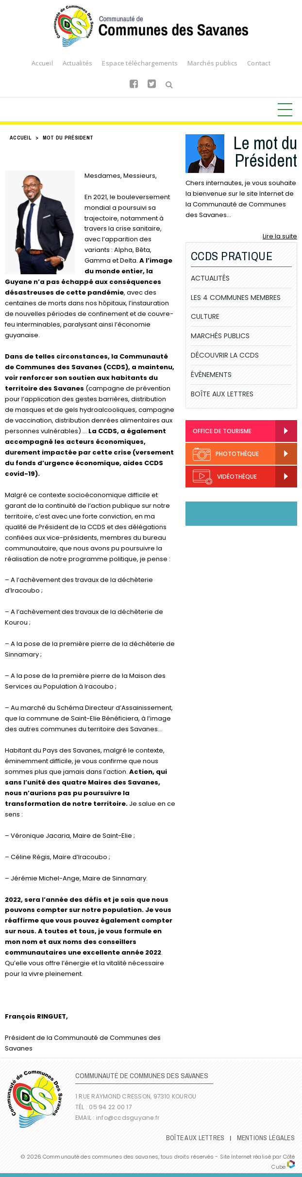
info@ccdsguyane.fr (127, 1118)
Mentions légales (266, 1137)
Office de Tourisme (222, 431)
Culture (205, 316)
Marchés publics (212, 63)
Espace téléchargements (140, 63)
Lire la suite (280, 236)
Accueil (42, 63)
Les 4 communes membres (236, 297)
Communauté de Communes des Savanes (151, 26)
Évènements (211, 374)
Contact (258, 63)
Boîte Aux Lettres (222, 394)
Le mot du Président (265, 151)
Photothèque (226, 454)
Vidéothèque (225, 477)
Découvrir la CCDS (225, 355)
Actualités (78, 63)
